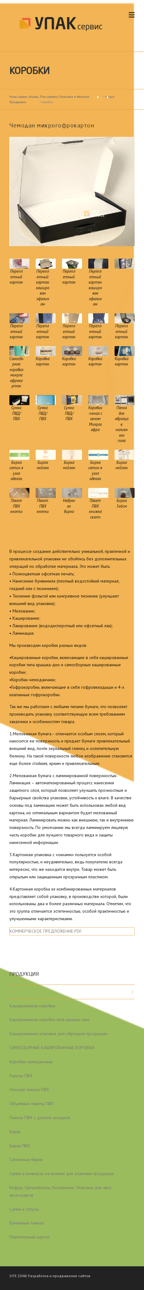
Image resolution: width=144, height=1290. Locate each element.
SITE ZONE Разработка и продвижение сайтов (49, 1275)
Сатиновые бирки (26, 1159)
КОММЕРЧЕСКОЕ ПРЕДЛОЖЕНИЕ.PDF (46, 931)
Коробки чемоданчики (31, 1061)
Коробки (17, 991)
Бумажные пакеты (26, 1223)
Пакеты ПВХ (21, 1076)
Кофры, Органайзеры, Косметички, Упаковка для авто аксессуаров (60, 1191)
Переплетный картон (29, 1237)
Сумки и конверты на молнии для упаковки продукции (61, 1173)
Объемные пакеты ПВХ (31, 1103)
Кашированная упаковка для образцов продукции (58, 1033)
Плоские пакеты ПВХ (29, 1089)
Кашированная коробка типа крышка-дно (49, 1019)
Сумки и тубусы (24, 1209)
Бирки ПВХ (19, 1146)
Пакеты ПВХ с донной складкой (39, 1117)
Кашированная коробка (32, 1006)
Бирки (15, 1131)
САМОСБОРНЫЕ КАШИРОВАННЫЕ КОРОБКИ (51, 1047)
